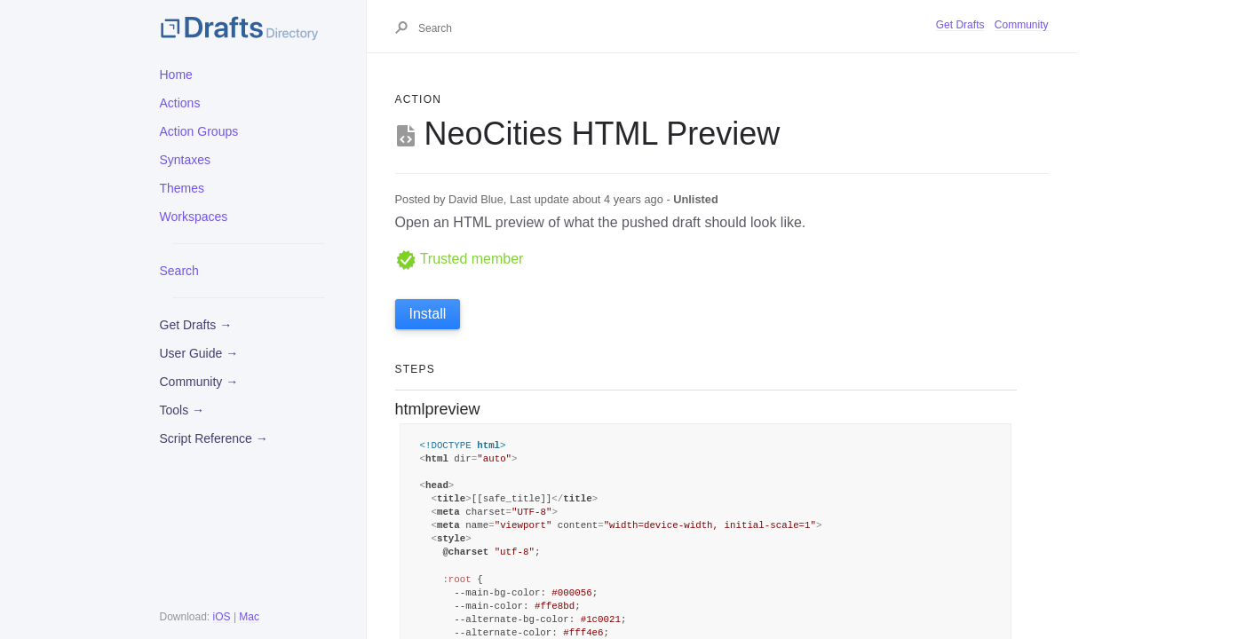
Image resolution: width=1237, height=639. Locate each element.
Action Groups (199, 131)
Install (428, 313)
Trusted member (459, 258)
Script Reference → (214, 438)
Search (179, 271)
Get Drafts (960, 25)
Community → (199, 382)
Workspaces (194, 216)
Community (1022, 25)
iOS (222, 617)
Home (176, 74)
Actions (180, 103)
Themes (182, 188)
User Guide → (199, 353)
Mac (249, 617)
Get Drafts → (196, 325)
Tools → (182, 410)
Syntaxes (185, 160)
